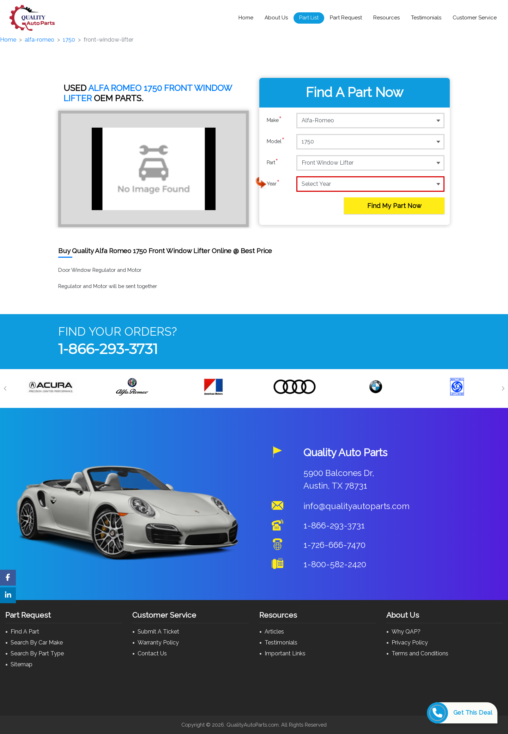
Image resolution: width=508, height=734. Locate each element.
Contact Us (152, 653)
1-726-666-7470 (334, 545)
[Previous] (5, 388)
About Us (276, 17)
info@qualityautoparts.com (356, 506)
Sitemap (21, 664)
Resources (386, 17)
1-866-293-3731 (108, 348)
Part (272, 162)
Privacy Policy (410, 642)
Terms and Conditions (420, 653)
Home (245, 17)
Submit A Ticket (158, 631)
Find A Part (25, 631)
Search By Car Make (37, 642)
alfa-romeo (39, 39)
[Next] (502, 388)
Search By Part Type (37, 653)
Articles (274, 631)
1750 (69, 39)
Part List (309, 17)
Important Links (285, 653)
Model (276, 141)
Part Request (346, 17)
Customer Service (475, 17)
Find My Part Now (394, 205)
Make (274, 120)
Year (273, 183)
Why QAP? (406, 631)
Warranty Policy (158, 642)
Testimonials (426, 17)
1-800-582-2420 (334, 564)
